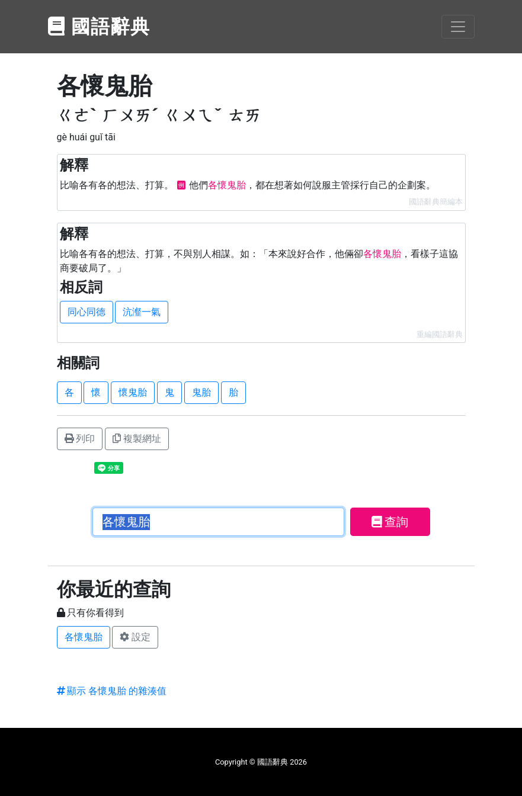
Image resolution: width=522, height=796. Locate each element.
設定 (135, 637)
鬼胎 (201, 392)
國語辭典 (99, 26)
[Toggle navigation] (458, 26)
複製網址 (137, 438)
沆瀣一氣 (142, 311)
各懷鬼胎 (84, 637)
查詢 (390, 522)
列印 (80, 438)
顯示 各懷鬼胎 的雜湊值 (112, 690)
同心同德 (86, 311)
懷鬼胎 (133, 392)
